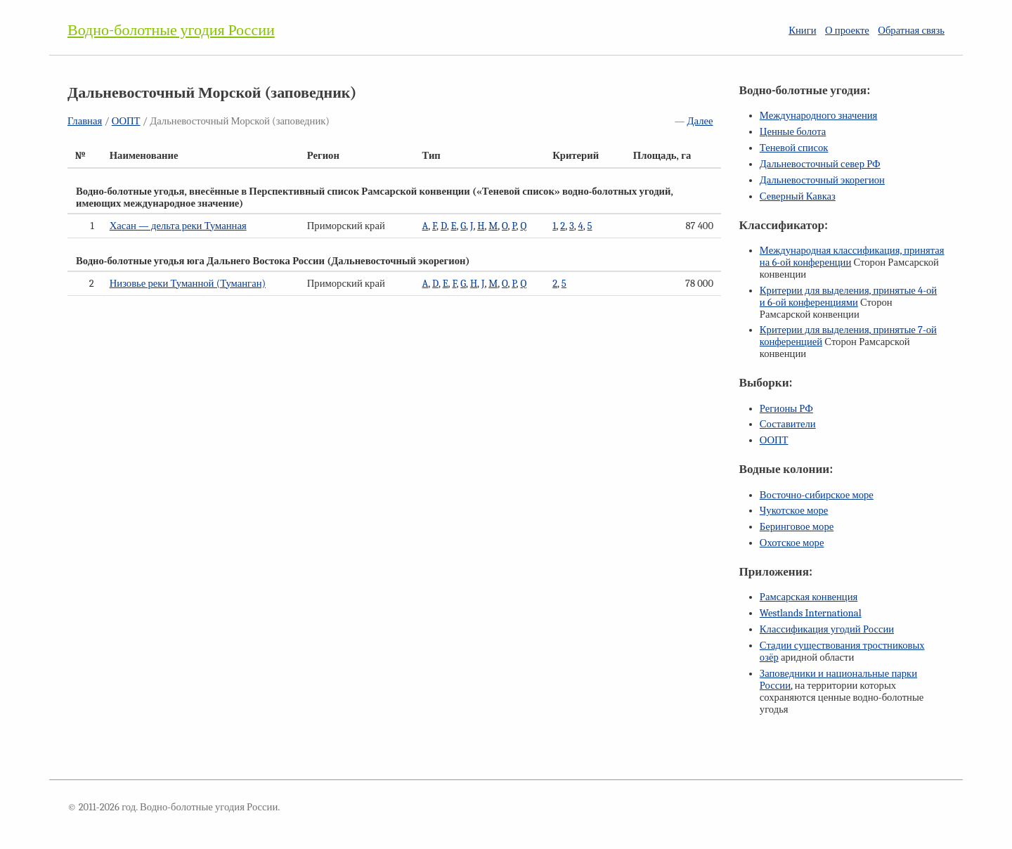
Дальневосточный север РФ (820, 164)
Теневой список (794, 148)
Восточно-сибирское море (817, 495)
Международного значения (819, 116)
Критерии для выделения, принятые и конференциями (848, 297)
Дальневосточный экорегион (822, 180)
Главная (84, 121)
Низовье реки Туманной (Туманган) (188, 284)
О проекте (847, 31)
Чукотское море (794, 511)
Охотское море (792, 543)
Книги (802, 31)
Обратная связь (911, 31)
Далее (700, 121)
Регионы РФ (786, 409)
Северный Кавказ (798, 196)
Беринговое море (796, 527)
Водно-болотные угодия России (171, 30)
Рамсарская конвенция (808, 597)
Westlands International (811, 613)
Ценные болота (793, 132)
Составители (788, 424)
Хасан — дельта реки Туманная (178, 226)
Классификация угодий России (827, 629)
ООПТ (126, 121)
